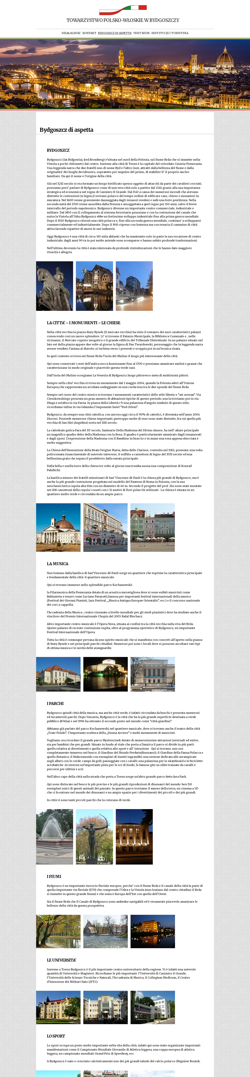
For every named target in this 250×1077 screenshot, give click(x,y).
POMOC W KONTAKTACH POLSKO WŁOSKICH (125, 42)
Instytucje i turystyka (169, 33)
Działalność (71, 33)
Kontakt (89, 33)
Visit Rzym (141, 33)
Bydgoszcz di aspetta (114, 33)
